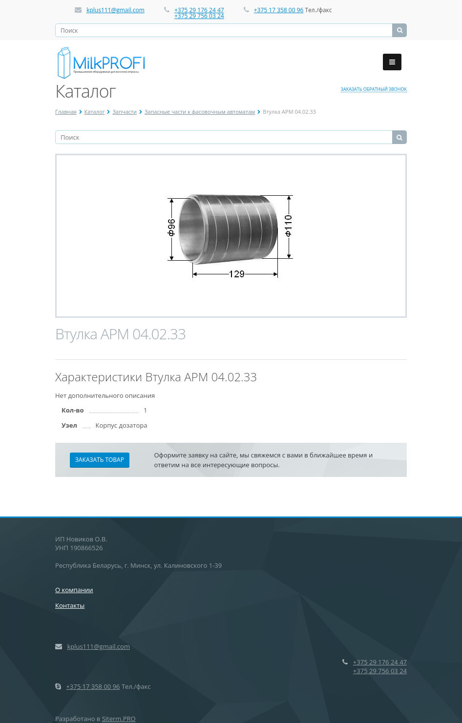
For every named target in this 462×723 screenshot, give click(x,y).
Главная (66, 111)
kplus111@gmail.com (115, 10)
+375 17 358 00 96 (279, 10)
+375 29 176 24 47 (199, 10)
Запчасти (124, 111)
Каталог (94, 111)
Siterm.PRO (119, 718)
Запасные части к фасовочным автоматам (200, 111)
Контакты (69, 605)
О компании (74, 589)
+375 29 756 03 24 (199, 16)
